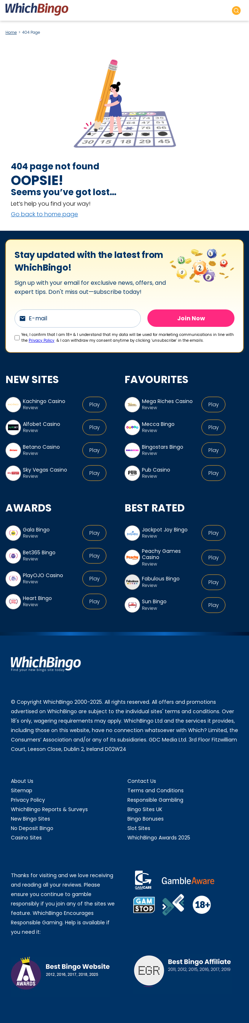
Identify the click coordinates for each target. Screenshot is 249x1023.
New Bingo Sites (30, 818)
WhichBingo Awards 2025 (158, 837)
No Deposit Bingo (32, 828)
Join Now (191, 318)
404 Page (31, 32)
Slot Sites (138, 828)
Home (11, 32)
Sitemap (21, 790)
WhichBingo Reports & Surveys (49, 809)
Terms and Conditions (155, 790)
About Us (22, 781)
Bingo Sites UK (144, 809)
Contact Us (141, 781)
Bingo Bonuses (145, 818)
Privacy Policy (41, 340)
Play (94, 404)
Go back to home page (44, 214)
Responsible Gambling (155, 800)
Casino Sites (26, 837)
